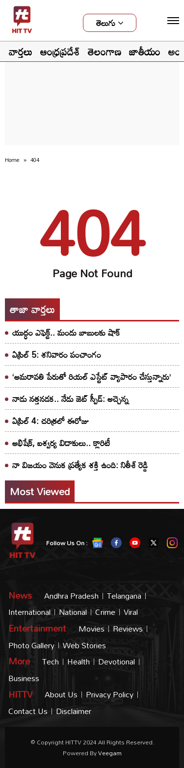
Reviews (128, 629)
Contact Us (28, 711)
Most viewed (40, 491)
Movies (92, 629)
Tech (50, 662)
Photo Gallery (31, 645)
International (29, 612)
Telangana (124, 596)
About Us (61, 694)
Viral (131, 612)
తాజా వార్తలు (32, 309)
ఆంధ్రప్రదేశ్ (60, 51)
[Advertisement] (92, 81)
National (73, 612)
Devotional (116, 662)
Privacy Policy (109, 694)
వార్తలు (20, 51)
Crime (105, 612)
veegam (110, 753)
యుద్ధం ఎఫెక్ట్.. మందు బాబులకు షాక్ (66, 332)
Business (23, 678)
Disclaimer (73, 711)
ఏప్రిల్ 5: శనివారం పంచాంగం (56, 354)
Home (12, 160)
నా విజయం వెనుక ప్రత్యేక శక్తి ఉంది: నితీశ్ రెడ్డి (80, 465)
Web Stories (84, 645)
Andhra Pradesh (71, 596)
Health (78, 662)
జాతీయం (144, 51)
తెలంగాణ (104, 51)
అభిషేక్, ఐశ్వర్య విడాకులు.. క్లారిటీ (61, 443)
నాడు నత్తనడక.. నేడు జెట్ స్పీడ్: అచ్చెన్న (70, 399)
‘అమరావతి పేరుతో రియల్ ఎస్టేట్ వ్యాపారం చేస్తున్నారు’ (91, 377)
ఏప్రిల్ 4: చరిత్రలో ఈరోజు (50, 421)
